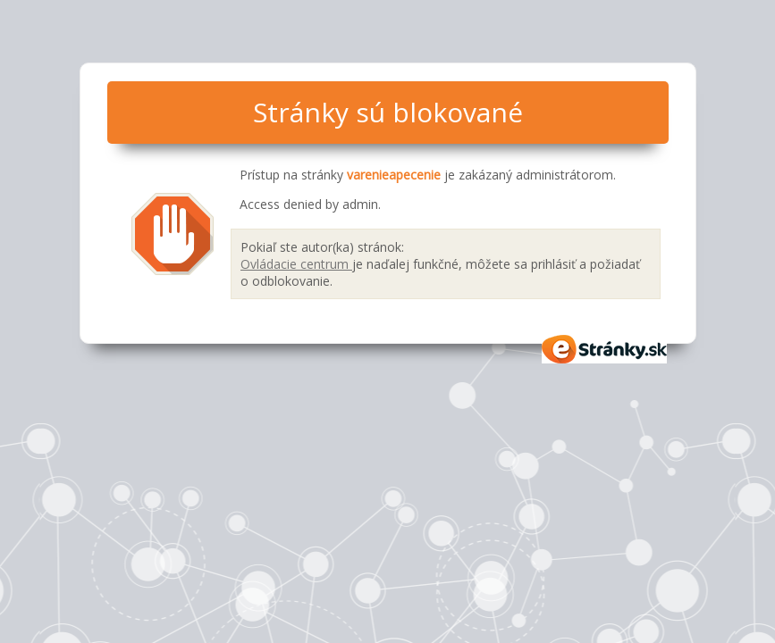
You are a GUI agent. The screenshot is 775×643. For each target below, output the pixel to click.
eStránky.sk (605, 349)
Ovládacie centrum (296, 263)
